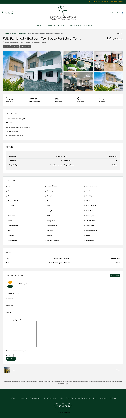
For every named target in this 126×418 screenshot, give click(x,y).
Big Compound (51, 191)
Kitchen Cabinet (91, 206)
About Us (87, 25)
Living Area (50, 211)
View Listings (115, 275)
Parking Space (90, 216)
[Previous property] (7, 370)
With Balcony (90, 240)
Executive (15, 47)
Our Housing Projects (74, 25)
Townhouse (22, 33)
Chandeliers (89, 191)
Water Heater (12, 240)
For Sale (61, 25)
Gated (87, 201)
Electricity (89, 196)
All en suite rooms (91, 186)
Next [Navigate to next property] (118, 370)
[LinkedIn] (68, 405)
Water (88, 235)
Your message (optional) (21, 333)
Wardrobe (11, 235)
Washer (49, 235)
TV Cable (50, 230)
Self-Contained (13, 225)
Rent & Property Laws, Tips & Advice (78, 398)
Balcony (10, 191)
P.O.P (48, 216)
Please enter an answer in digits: (16, 351)
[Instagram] (63, 405)
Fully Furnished (13, 201)
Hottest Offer (25, 47)
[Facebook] (57, 405)
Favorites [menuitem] (119, 13)
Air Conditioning (52, 186)
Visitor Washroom (91, 230)
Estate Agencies (35, 398)
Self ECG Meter (90, 221)
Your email (21, 307)
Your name (21, 299)
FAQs (61, 398)
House (14, 33)
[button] (114, 33)
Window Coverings (53, 240)
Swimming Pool (52, 225)
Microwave (11, 216)
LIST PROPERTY (39, 25)
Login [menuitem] (111, 12)
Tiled (9, 230)
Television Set (90, 225)
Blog (94, 398)
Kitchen (49, 206)
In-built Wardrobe (13, 206)
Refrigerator (51, 221)
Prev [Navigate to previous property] (14, 370)
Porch (10, 221)
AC (9, 186)
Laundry (10, 211)
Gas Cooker (50, 201)
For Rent (50, 25)
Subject (21, 314)
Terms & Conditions (50, 398)
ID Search (113, 398)
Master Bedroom (91, 211)
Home (7, 33)
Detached (11, 196)
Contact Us (103, 398)
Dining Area (50, 196)
